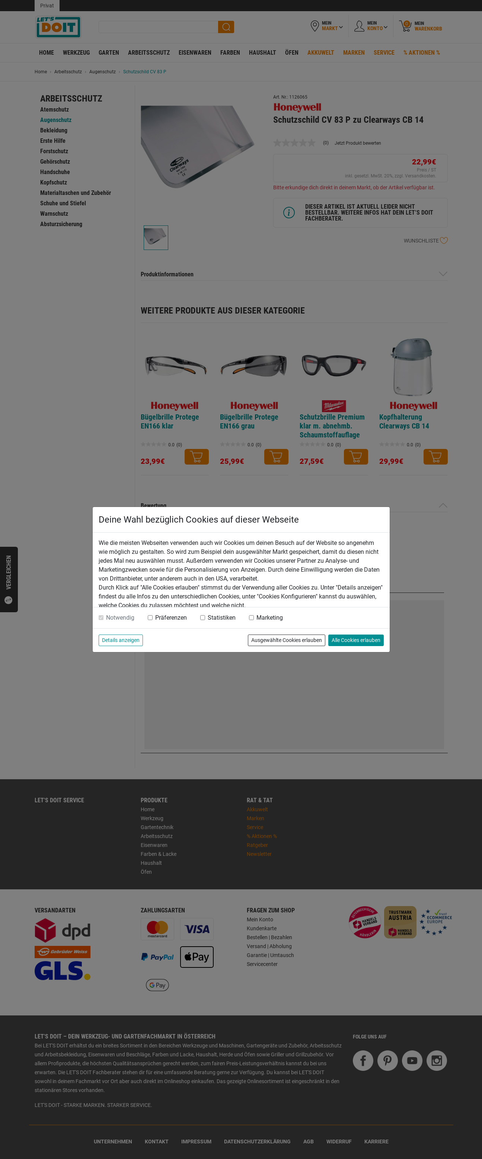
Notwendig (120, 617)
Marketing (269, 617)
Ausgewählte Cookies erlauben (286, 640)
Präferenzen (171, 617)
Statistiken (222, 617)
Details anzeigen (121, 640)
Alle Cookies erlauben (356, 640)
